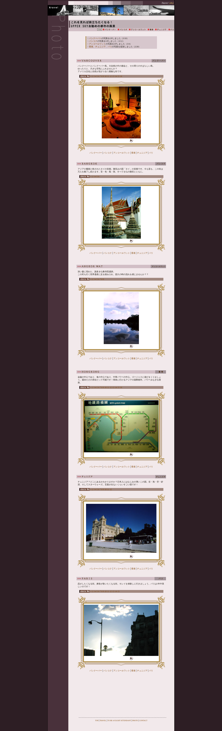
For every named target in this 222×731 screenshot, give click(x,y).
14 (116, 76)
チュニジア (100, 46)
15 (118, 76)
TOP (96, 720)
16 (121, 76)
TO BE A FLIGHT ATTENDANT (119, 720)
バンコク (93, 41)
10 (106, 76)
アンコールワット (97, 44)
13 (113, 76)
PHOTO (135, 720)
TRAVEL (103, 720)
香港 (91, 46)
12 (111, 76)
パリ (110, 46)
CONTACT (143, 720)
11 (108, 76)
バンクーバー (95, 38)
